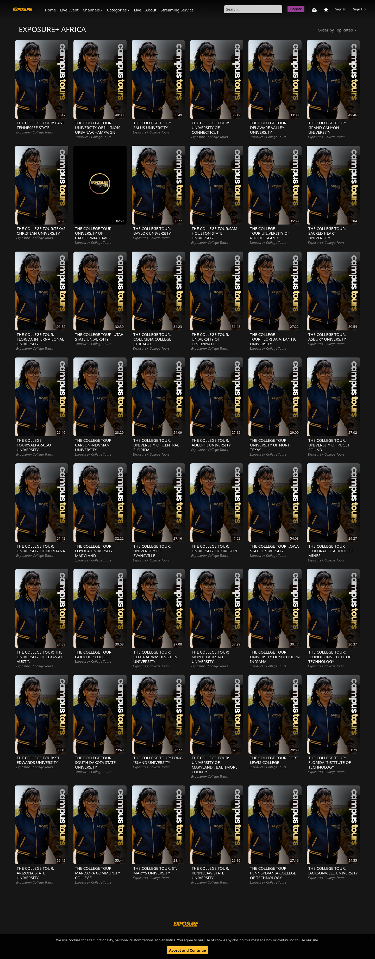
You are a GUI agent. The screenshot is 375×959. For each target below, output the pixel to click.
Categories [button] (117, 9)
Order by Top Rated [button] (335, 30)
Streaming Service (177, 9)
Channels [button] (91, 9)
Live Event (69, 9)
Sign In (340, 9)
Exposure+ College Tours (34, 132)
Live (137, 9)
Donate (296, 9)
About (151, 9)
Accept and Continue (187, 950)
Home (50, 9)
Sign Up (359, 9)
